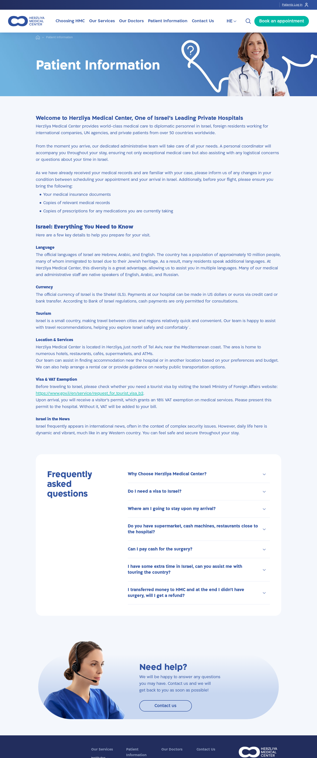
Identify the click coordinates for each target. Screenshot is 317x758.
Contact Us (206, 749)
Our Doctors (172, 749)
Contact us (165, 706)
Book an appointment (281, 21)
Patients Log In (295, 4)
